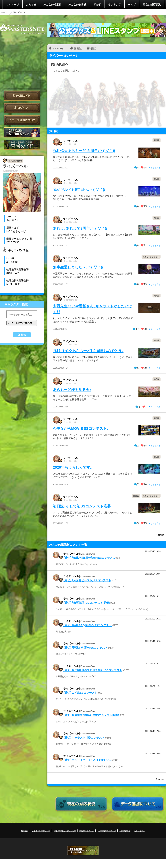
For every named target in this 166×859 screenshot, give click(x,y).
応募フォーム (139, 830)
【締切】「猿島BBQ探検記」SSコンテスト (87, 625)
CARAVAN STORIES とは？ (22, 132)
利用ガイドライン (86, 830)
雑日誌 (156, 140)
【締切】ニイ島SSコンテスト (80, 693)
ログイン (22, 108)
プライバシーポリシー (41, 830)
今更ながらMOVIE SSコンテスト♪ (81, 428)
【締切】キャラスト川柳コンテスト (84, 737)
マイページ (12, 4)
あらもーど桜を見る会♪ (72, 389)
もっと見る (155, 167)
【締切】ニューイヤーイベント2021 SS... (87, 760)
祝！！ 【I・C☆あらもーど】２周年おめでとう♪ (88, 350)
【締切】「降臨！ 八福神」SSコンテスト (85, 647)
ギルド (97, 4)
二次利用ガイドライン (107, 830)
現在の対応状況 (152, 4)
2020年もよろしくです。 (73, 467)
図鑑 (93, 48)
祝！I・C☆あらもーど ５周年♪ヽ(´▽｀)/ (84, 150)
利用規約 (24, 830)
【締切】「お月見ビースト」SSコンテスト (87, 580)
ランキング (114, 4)
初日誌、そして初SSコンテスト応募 (82, 506)
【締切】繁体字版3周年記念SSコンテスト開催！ (91, 715)
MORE (160, 535)
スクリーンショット (151, 256)
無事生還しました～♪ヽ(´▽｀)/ (78, 267)
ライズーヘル (70, 141)
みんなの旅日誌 (77, 4)
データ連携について (22, 120)
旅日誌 (78, 48)
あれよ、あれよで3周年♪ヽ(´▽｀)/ (80, 228)
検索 (23, 335)
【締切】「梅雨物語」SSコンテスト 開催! (86, 603)
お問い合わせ (124, 830)
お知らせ (31, 4)
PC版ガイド (22, 96)
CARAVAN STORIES (83, 850)
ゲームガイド (22, 145)
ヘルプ (132, 4)
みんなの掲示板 (52, 4)
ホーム (4, 12)
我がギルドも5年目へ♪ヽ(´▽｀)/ (79, 189)
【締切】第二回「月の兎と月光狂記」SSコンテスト (92, 670)
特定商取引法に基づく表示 (65, 830)
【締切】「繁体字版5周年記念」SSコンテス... (89, 558)
